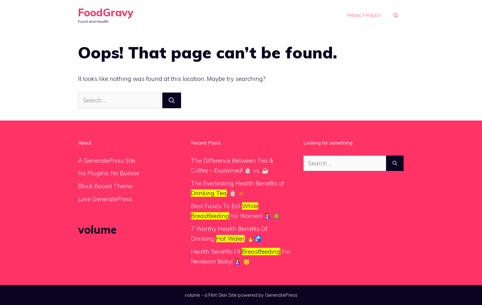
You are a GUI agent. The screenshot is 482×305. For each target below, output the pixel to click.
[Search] (171, 100)
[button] (395, 15)
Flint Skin (217, 295)
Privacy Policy (364, 15)
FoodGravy (105, 12)
